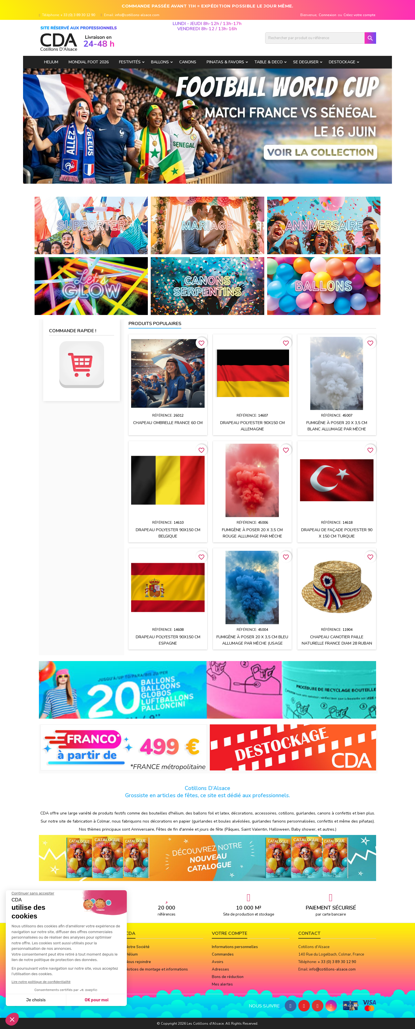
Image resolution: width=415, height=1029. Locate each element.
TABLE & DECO (268, 62)
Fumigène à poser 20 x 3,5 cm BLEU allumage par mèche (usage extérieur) (252, 643)
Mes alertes (222, 984)
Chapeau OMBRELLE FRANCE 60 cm (168, 423)
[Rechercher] (320, 38)
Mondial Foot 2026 (89, 62)
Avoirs (217, 962)
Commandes (223, 954)
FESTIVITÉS (130, 62)
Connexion (327, 15)
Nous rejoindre (138, 962)
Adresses (220, 969)
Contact (309, 933)
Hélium (131, 954)
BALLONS (160, 62)
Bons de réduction (228, 976)
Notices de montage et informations (156, 969)
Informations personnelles (235, 947)
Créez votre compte (360, 15)
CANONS (187, 62)
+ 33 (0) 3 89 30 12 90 (78, 15)
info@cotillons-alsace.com (137, 15)
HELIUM (51, 62)
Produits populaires (155, 323)
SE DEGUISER (305, 62)
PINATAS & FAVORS (225, 62)
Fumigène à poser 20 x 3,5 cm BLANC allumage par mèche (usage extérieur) (336, 429)
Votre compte (229, 933)
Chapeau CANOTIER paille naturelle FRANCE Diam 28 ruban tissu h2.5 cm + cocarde (337, 643)
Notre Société (137, 947)
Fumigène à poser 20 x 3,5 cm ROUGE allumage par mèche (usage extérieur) (252, 536)
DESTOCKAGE (342, 62)
